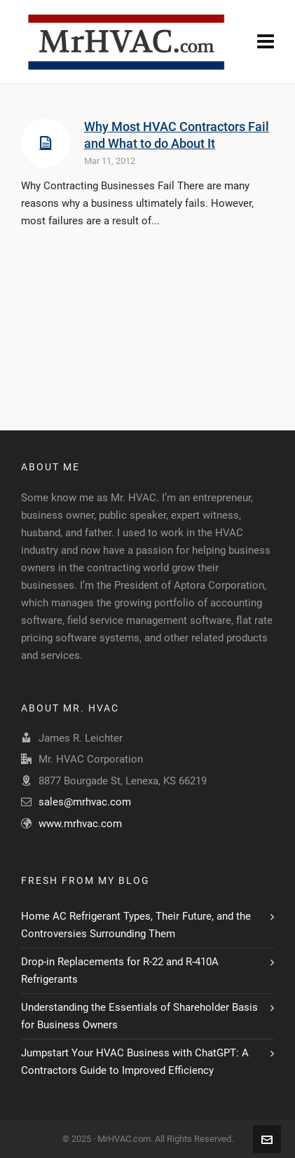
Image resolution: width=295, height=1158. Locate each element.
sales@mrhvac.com (85, 802)
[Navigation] (265, 42)
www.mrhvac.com (80, 823)
